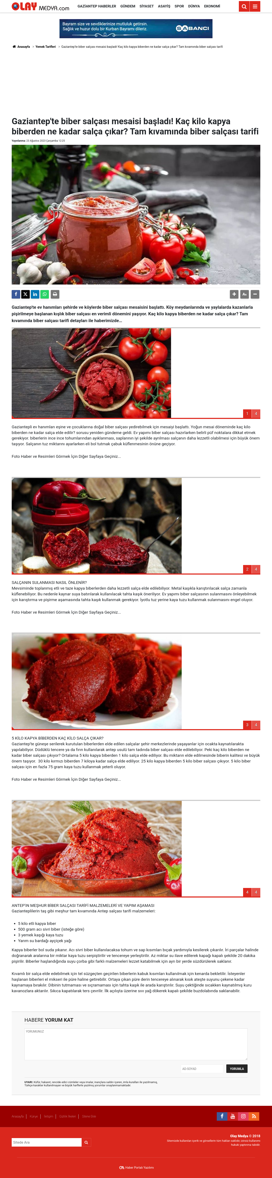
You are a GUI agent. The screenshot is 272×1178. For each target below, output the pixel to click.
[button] (234, 294)
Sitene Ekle (89, 1116)
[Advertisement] (136, 81)
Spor (179, 6)
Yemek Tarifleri (45, 46)
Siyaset (147, 6)
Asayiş (164, 6)
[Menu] (255, 6)
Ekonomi (212, 6)
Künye (34, 1116)
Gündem (127, 6)
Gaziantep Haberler (97, 6)
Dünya (194, 6)
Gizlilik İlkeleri (67, 1116)
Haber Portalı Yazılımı (139, 1167)
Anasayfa (21, 46)
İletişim (48, 1116)
